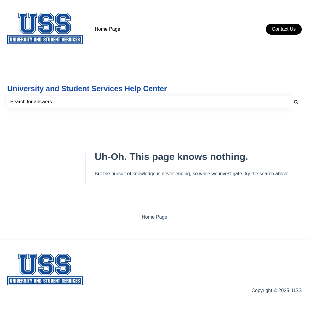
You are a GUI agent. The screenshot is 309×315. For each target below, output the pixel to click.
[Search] (296, 102)
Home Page (107, 29)
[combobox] (148, 102)
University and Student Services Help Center (87, 88)
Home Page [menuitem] (154, 217)
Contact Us (284, 29)
